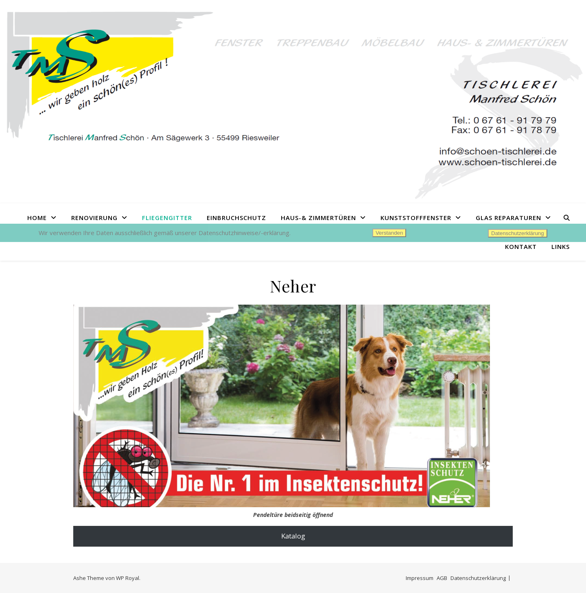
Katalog (293, 536)
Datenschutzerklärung (478, 578)
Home (37, 218)
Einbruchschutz (236, 218)
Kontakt (521, 246)
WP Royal (127, 578)
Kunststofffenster (415, 218)
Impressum (419, 578)
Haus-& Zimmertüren (318, 218)
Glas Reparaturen (508, 218)
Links (560, 246)
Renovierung (94, 218)
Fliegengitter (167, 218)
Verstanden (389, 233)
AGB (442, 578)
